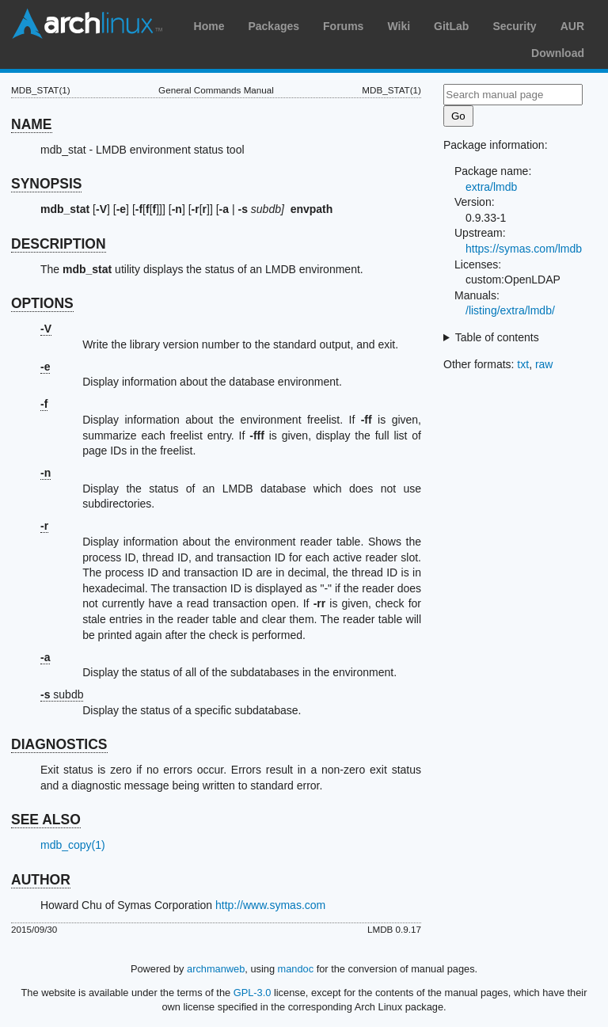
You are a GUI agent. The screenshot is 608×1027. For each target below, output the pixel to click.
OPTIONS (42, 303)
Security (514, 26)
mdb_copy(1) (72, 845)
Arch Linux (87, 24)
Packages (273, 26)
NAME (31, 124)
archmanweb (216, 969)
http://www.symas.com (270, 905)
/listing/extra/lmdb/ (510, 310)
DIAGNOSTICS (59, 744)
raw (544, 364)
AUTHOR (40, 880)
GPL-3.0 (253, 992)
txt (523, 364)
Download (557, 53)
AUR (572, 26)
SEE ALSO (46, 819)
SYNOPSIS (46, 184)
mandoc (296, 969)
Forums (343, 26)
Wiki (398, 26)
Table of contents (497, 337)
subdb (62, 694)
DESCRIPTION (58, 244)
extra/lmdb (491, 187)
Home (209, 26)
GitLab (451, 26)
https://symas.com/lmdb (524, 248)
